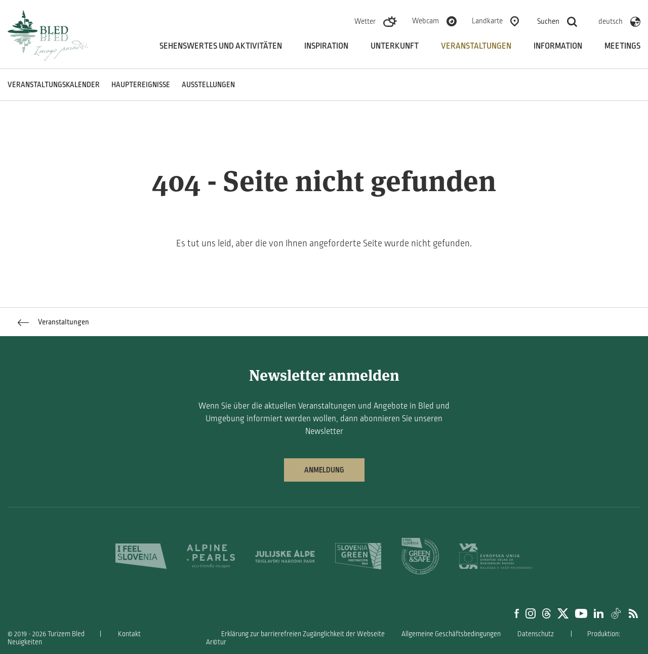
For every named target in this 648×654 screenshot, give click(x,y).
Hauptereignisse (140, 85)
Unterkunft (395, 46)
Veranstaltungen (476, 46)
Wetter (365, 21)
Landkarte (487, 21)
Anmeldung (324, 470)
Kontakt (129, 634)
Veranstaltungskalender (54, 85)
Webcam (425, 21)
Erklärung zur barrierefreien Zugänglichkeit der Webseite (303, 634)
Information (558, 46)
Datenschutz (535, 634)
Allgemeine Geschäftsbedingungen (451, 634)
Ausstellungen (208, 85)
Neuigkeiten (25, 642)
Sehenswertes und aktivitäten (220, 46)
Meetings (622, 46)
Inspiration (326, 46)
